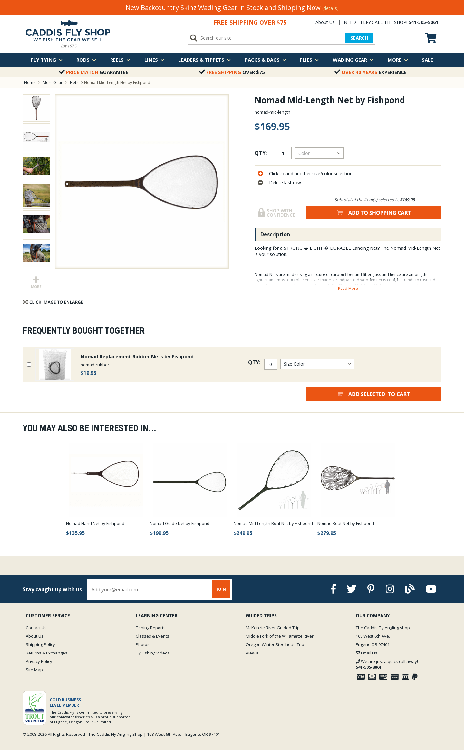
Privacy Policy (39, 661)
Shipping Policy (40, 644)
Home (29, 82)
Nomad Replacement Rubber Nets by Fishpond (137, 356)
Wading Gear (353, 59)
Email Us (366, 653)
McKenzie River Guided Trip (273, 628)
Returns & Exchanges (46, 653)
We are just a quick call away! (387, 664)
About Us (325, 22)
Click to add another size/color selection (311, 173)
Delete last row (285, 182)
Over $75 (232, 72)
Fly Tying (47, 59)
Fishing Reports (151, 628)
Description (275, 234)
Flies (309, 59)
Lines (154, 59)
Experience (370, 72)
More (398, 59)
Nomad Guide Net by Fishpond (179, 523)
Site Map (34, 670)
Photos (143, 644)
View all (253, 653)
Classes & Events (152, 636)
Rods (86, 59)
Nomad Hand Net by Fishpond (95, 523)
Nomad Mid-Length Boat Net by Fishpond (273, 523)
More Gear (53, 82)
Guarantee (93, 72)
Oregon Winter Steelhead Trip (275, 644)
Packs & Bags (265, 59)
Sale (427, 59)
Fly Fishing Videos (153, 653)
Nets (74, 82)
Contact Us (36, 628)
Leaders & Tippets (204, 59)
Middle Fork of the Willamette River (280, 636)
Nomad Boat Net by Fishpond (345, 523)
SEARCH (359, 38)
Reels (120, 59)
